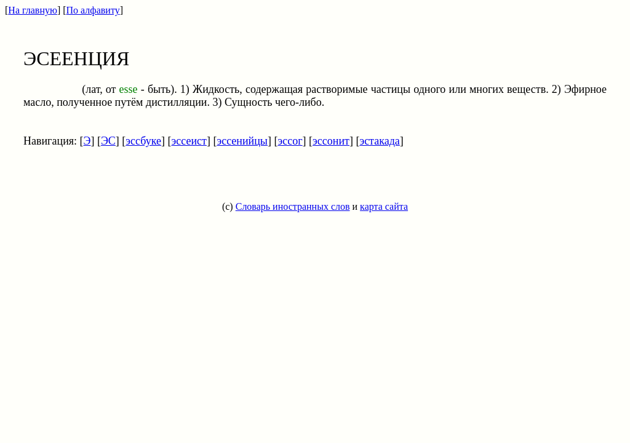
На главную (32, 10)
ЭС (108, 141)
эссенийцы (242, 141)
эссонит (331, 141)
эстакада (379, 141)
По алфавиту (93, 10)
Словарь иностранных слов (293, 206)
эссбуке (143, 141)
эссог (289, 141)
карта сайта (384, 206)
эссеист (189, 141)
